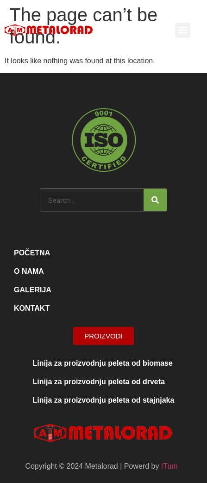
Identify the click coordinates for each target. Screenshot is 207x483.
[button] (182, 30)
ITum (169, 466)
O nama (29, 271)
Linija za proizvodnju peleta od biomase (103, 363)
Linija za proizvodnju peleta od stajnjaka (104, 400)
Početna (32, 253)
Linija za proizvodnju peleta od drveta (99, 382)
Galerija (32, 290)
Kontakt (32, 308)
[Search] (155, 200)
